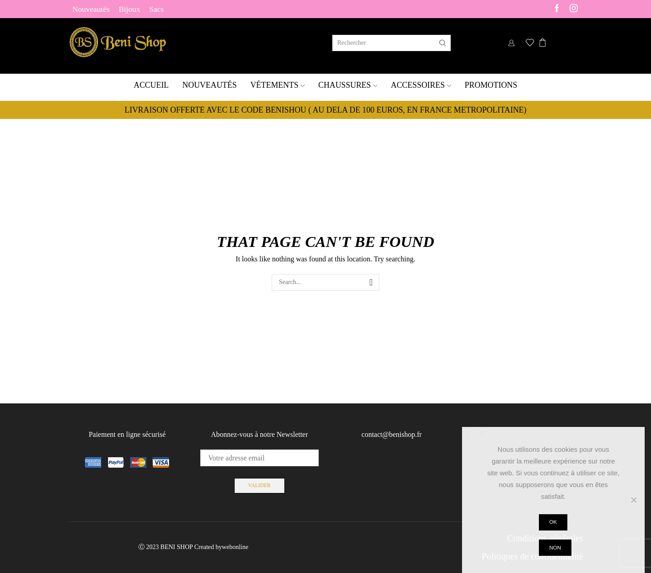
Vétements (277, 85)
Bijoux (129, 9)
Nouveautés (90, 9)
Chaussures (347, 85)
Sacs (156, 9)
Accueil (151, 85)
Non (555, 548)
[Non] (633, 499)
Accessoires (421, 85)
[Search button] (442, 43)
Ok (553, 522)
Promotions (491, 85)
